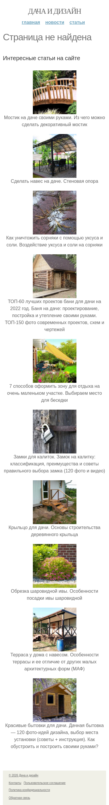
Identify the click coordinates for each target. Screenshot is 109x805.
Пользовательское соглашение (45, 783)
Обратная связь (19, 797)
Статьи (77, 22)
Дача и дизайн (54, 11)
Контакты (15, 783)
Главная (31, 22)
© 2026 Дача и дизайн (23, 775)
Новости (54, 22)
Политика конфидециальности (29, 790)
